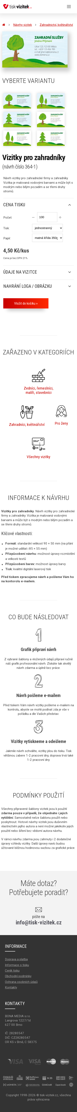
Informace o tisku (17, 965)
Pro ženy (61, 415)
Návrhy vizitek (22, 25)
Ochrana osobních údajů (21, 982)
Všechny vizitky (38, 448)
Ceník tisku (12, 970)
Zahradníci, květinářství (27, 416)
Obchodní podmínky (18, 976)
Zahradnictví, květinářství (56, 25)
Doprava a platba (16, 959)
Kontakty (11, 987)
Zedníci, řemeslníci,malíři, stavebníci (38, 382)
